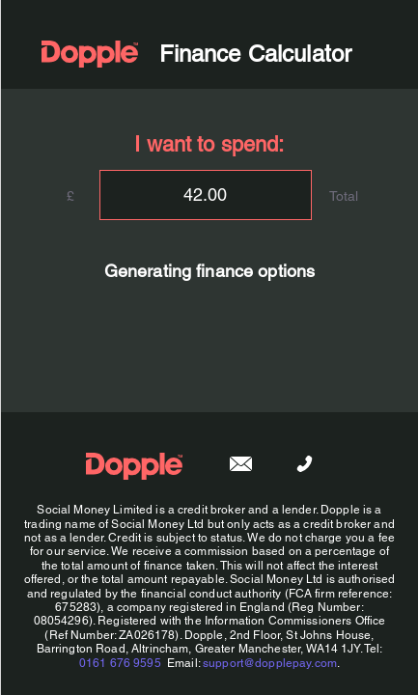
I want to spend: (209, 144)
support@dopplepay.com (270, 663)
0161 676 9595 (119, 663)
